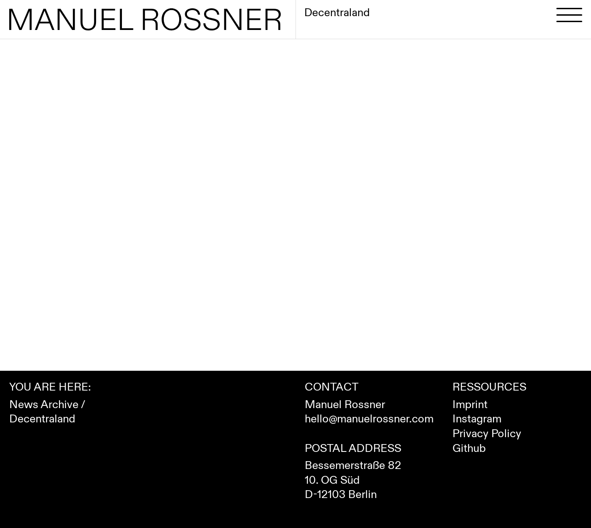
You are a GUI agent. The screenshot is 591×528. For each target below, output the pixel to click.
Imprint (470, 404)
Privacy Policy (486, 434)
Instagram (476, 419)
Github (469, 448)
